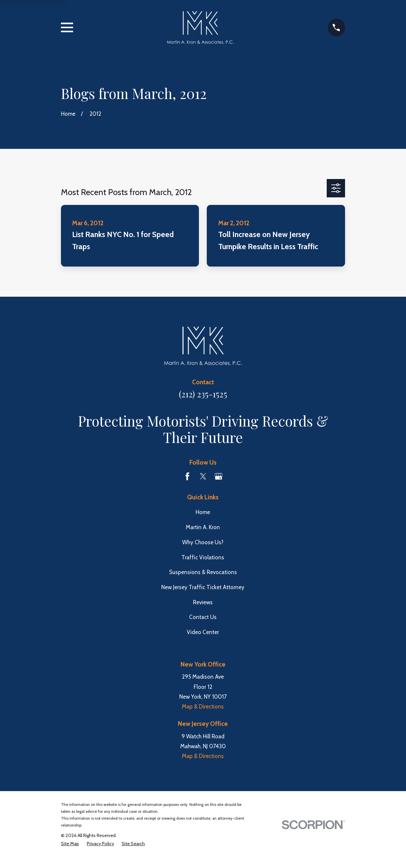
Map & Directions (203, 706)
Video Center (203, 632)
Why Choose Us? (202, 542)
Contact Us (203, 617)
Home (203, 512)
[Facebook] (187, 476)
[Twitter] (203, 476)
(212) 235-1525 (203, 393)
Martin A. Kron (203, 527)
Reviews (203, 602)
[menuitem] (70, 844)
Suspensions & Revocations (203, 572)
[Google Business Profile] (218, 476)
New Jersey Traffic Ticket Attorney (202, 587)
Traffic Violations (203, 557)
